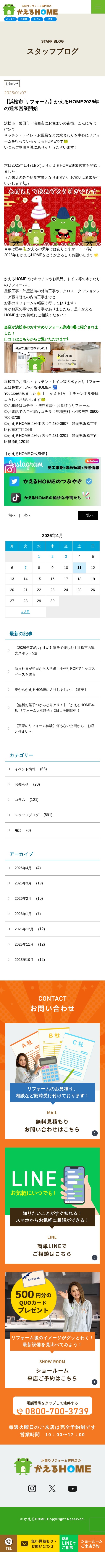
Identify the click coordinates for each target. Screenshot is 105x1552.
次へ (27, 515)
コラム (20, 800)
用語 (18, 830)
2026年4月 (23, 868)
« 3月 (25, 612)
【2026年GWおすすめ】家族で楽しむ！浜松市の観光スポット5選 (55, 650)
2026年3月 (23, 883)
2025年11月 (24, 944)
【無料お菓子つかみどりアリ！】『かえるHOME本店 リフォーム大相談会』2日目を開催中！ (55, 707)
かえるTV (57, 393)
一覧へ (88, 515)
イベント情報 (25, 769)
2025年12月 (24, 929)
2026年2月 (23, 898)
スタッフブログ (27, 815)
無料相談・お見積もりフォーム (64, 405)
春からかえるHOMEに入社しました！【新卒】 (51, 689)
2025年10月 (24, 960)
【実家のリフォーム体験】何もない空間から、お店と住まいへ (54, 728)
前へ (12, 515)
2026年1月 (23, 914)
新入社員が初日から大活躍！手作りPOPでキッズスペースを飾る (55, 671)
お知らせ (22, 784)
